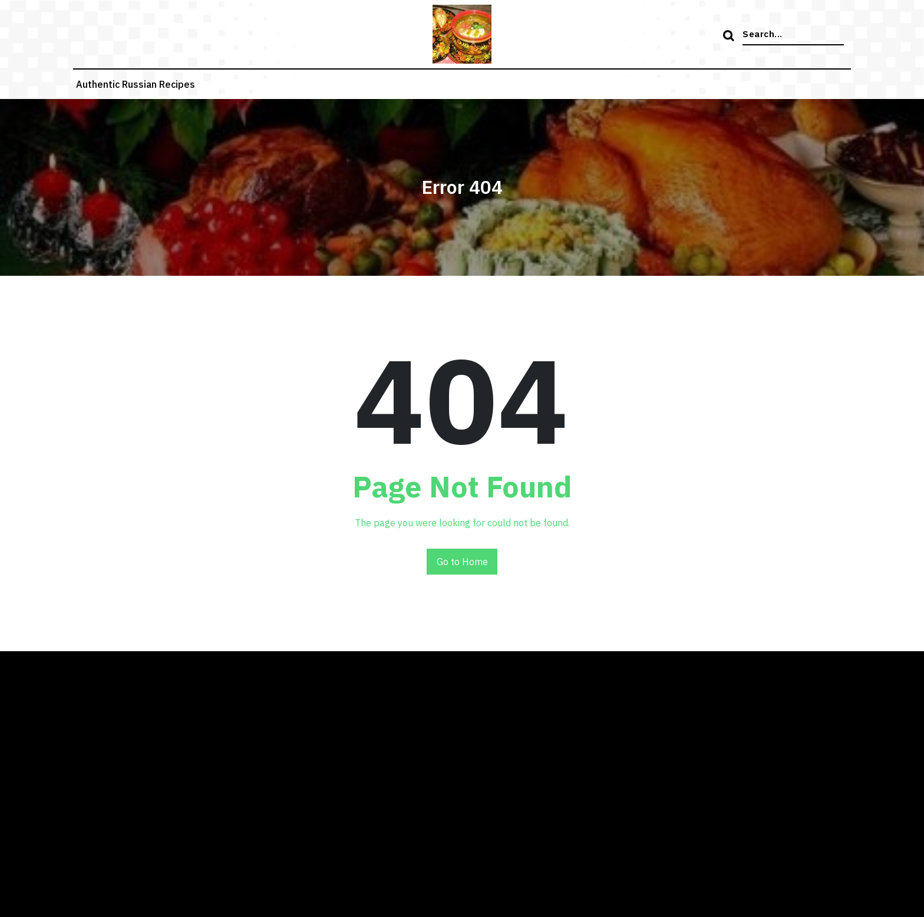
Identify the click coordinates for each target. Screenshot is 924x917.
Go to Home (462, 562)
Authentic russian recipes (135, 84)
